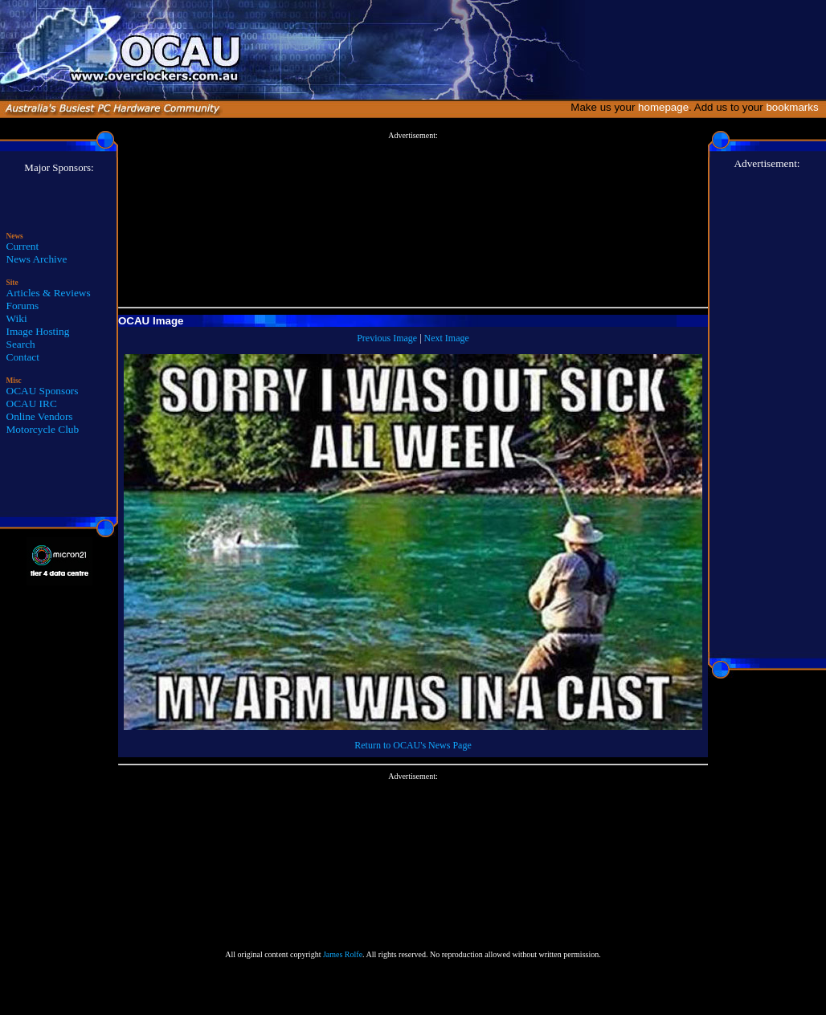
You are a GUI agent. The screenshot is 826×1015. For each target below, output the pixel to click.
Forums (22, 306)
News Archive (36, 259)
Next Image (446, 338)
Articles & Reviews (48, 293)
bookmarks (795, 107)
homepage (663, 107)
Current (22, 246)
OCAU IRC (31, 403)
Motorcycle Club (43, 429)
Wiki (16, 318)
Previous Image (387, 338)
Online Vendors (39, 416)
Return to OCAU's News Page (412, 745)
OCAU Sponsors (42, 391)
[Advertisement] (413, 220)
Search (20, 344)
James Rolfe (342, 954)
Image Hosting (38, 331)
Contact (22, 357)
